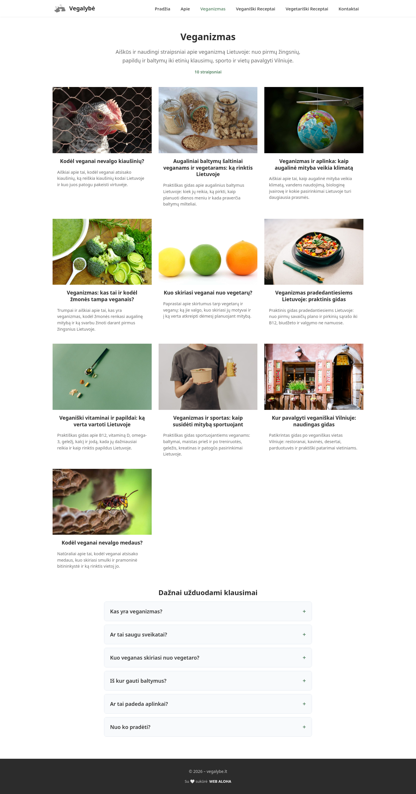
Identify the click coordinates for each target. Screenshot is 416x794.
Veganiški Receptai (255, 9)
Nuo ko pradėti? (130, 726)
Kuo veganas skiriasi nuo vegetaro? (154, 657)
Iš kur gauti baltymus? (138, 680)
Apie (185, 9)
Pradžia (162, 9)
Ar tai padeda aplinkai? (139, 703)
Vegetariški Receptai (307, 9)
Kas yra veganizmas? (136, 611)
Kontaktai (349, 9)
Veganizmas (213, 9)
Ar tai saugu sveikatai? (138, 634)
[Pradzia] (74, 8)
